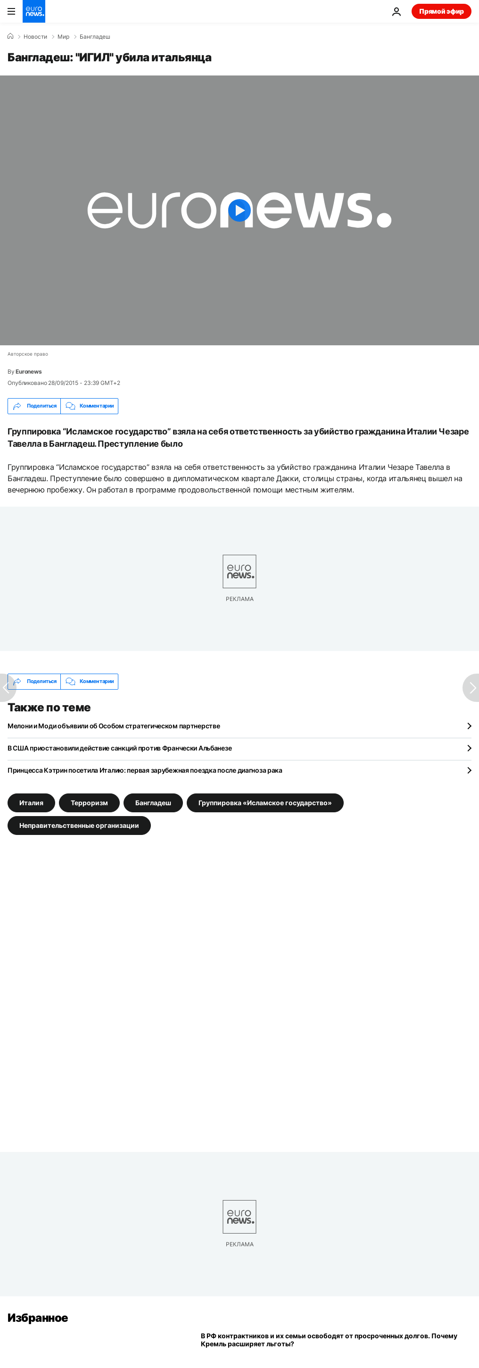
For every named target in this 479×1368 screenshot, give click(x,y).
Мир (63, 37)
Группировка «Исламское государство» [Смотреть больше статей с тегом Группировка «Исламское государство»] (265, 802)
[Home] (10, 36)
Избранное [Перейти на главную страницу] (38, 1318)
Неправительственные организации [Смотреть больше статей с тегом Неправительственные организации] (79, 825)
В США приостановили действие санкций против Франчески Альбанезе (119, 748)
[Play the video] (239, 210)
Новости (35, 37)
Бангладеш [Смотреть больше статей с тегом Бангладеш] (153, 802)
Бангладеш (95, 37)
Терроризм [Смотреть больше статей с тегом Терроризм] (89, 802)
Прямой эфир (441, 11)
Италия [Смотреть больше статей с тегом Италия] (31, 802)
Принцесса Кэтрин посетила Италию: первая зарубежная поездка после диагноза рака (145, 770)
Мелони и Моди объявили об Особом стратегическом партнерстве (114, 726)
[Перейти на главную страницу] (34, 11)
